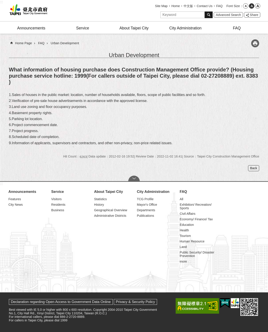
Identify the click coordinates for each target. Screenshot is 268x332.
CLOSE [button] (134, 178)
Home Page (23, 43)
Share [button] (254, 15)
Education (187, 224)
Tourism (185, 236)
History (99, 204)
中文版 (188, 6)
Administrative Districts (110, 215)
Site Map (161, 6)
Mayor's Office (147, 204)
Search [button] (209, 15)
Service (82, 28)
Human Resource (192, 241)
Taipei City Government (28, 10)
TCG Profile (145, 199)
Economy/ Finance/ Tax (196, 219)
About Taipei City (134, 28)
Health (184, 230)
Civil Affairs (187, 213)
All (181, 199)
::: (1, 2)
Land (183, 247)
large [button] (257, 6)
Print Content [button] (255, 43)
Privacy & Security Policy (135, 302)
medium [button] (251, 6)
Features (14, 199)
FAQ (219, 6)
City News (15, 204)
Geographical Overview (110, 210)
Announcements (31, 28)
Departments (146, 210)
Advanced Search (228, 15)
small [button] (245, 6)
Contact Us (204, 6)
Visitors (56, 199)
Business (57, 210)
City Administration (185, 28)
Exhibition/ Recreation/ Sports (196, 206)
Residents (58, 204)
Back (253, 168)
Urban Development (65, 43)
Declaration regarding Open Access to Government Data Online (61, 302)
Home (175, 6)
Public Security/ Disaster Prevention (197, 254)
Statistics (100, 199)
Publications (145, 215)
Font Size (233, 6)
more (183, 261)
